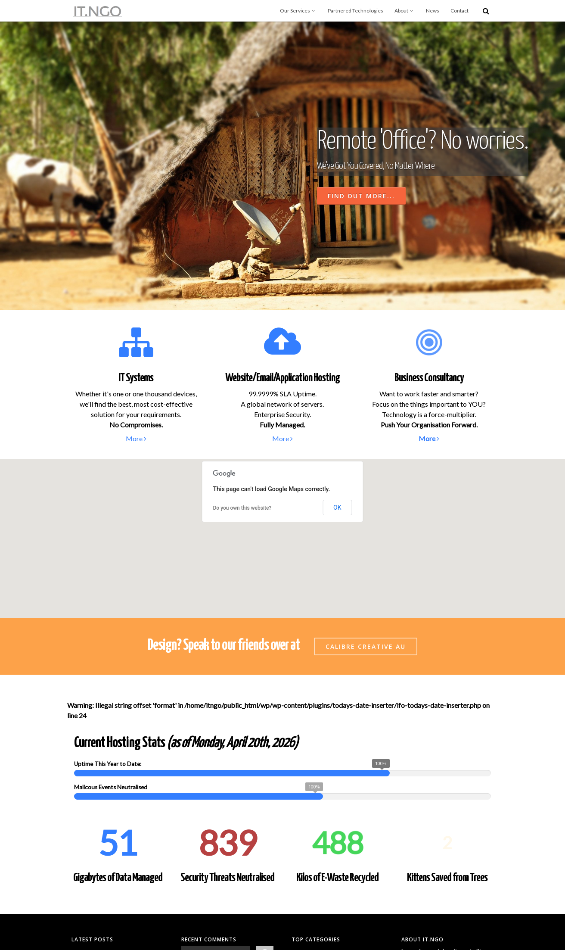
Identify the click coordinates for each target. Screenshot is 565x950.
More (136, 438)
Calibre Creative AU (366, 509)
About (404, 10)
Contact (459, 10)
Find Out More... (361, 196)
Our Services (298, 10)
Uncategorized (310, 816)
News (432, 10)
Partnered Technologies (355, 10)
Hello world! (87, 816)
